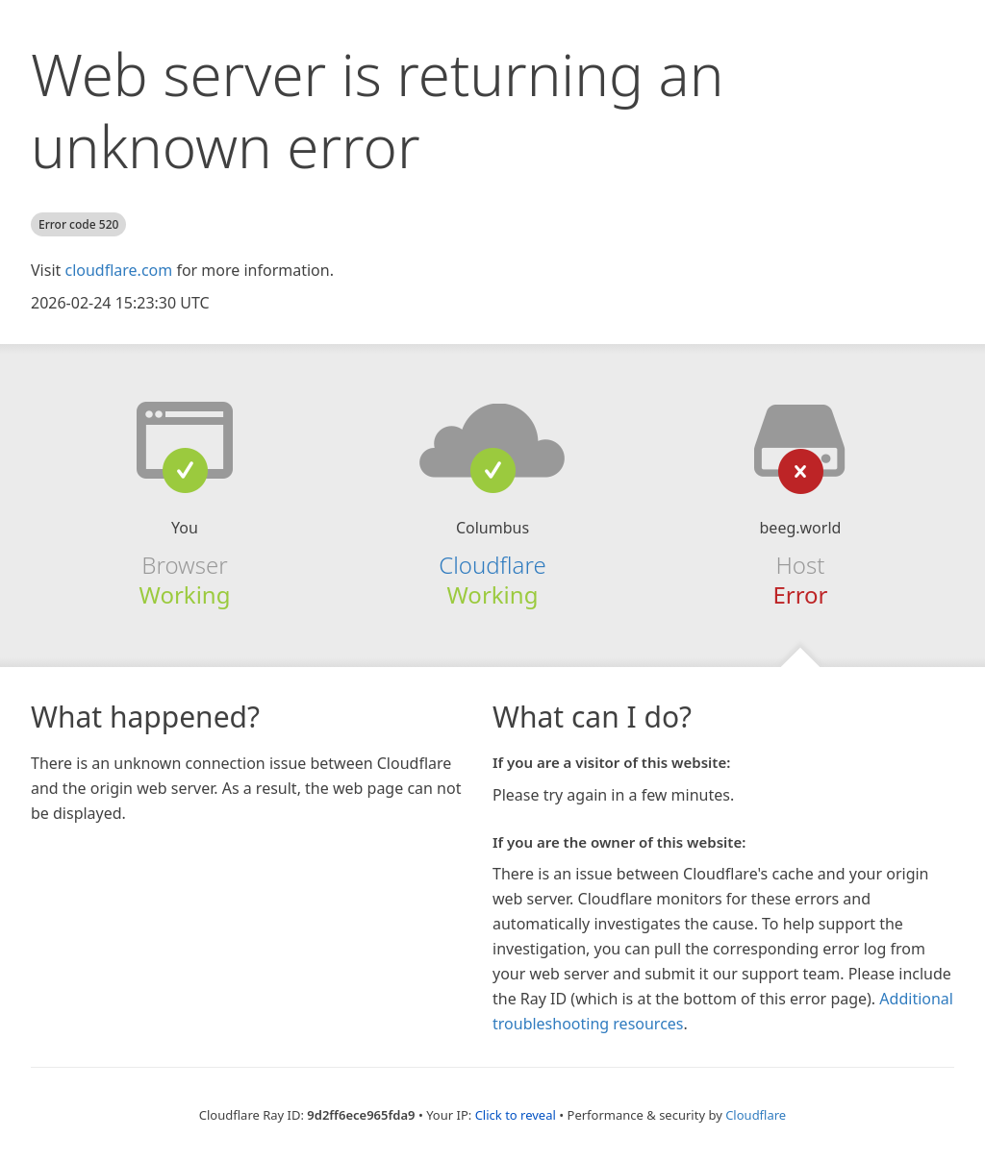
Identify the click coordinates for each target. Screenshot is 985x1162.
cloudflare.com (118, 270)
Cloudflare (492, 565)
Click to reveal (515, 1115)
